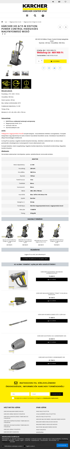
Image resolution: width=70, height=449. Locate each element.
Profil (59, 1)
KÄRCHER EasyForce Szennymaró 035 (52, 357)
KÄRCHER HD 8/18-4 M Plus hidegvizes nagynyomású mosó (56, 241)
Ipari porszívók (41, 429)
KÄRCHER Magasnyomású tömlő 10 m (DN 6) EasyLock (51, 294)
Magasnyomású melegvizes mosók (47, 422)
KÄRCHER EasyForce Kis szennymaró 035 (51, 336)
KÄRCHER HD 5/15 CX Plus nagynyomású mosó (40, 241)
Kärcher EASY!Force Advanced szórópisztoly (52, 272)
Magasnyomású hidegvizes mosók (32, 22)
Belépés (53, 1)
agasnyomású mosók (17, 411)
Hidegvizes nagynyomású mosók (12, 133)
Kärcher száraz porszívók (12, 429)
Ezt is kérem (52, 279)
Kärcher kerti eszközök (11, 432)
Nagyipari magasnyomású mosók (46, 427)
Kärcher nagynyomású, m (44, 419)
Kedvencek (65, 1)
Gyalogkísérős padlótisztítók (46, 414)
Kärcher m (7, 411)
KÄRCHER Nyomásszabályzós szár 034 (51, 314)
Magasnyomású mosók (15, 22)
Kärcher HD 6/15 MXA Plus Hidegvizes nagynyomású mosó (9, 241)
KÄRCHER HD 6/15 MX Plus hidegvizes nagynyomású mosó (25, 241)
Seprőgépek (40, 432)
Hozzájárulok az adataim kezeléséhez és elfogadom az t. (37, 398)
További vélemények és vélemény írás (35, 259)
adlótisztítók (44, 411)
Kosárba (56, 61)
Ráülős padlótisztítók (43, 416)
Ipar (6, 22)
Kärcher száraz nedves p (11, 414)
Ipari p (38, 411)
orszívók (22, 414)
